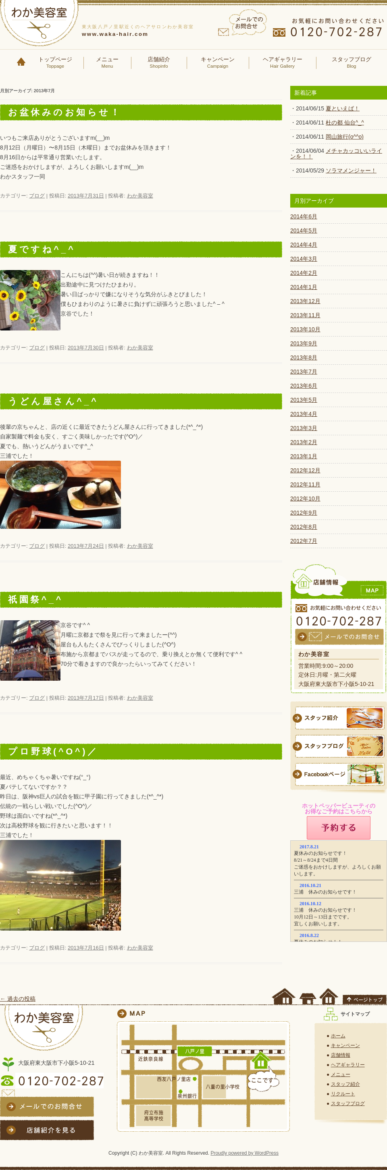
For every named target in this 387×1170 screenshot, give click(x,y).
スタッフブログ (351, 63)
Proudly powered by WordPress (244, 1153)
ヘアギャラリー (282, 63)
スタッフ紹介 (345, 1084)
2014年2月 (303, 273)
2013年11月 (305, 315)
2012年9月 (303, 512)
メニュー (107, 63)
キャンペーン (218, 63)
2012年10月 (305, 498)
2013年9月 (303, 343)
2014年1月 (303, 287)
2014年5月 (303, 230)
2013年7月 (303, 371)
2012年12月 (305, 470)
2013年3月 (303, 428)
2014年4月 (303, 244)
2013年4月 (303, 414)
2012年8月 (303, 527)
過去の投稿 (17, 998)
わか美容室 (140, 196)
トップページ (55, 63)
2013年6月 (303, 385)
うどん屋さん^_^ (53, 401)
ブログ (37, 196)
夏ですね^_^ (41, 249)
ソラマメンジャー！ (351, 170)
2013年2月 (303, 442)
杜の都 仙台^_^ (345, 122)
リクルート (343, 1094)
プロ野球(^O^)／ (53, 751)
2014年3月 (303, 259)
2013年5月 (303, 400)
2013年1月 (303, 456)
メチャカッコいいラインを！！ (336, 154)
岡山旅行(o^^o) (345, 136)
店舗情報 (340, 1055)
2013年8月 (303, 357)
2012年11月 (305, 484)
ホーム (338, 1036)
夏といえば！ (343, 108)
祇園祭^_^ (35, 599)
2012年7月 (303, 541)
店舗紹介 (159, 63)
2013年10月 (305, 329)
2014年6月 (303, 216)
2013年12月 (305, 301)
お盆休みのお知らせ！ (64, 112)
